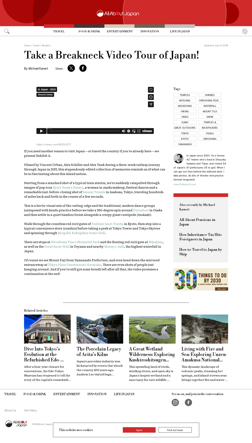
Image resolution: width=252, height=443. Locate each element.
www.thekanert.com (184, 184)
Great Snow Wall (57, 246)
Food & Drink (89, 31)
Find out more (175, 430)
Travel (59, 31)
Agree (139, 430)
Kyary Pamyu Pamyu (68, 187)
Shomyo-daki (114, 246)
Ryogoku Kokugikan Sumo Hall (81, 232)
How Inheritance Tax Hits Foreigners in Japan (200, 237)
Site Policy (30, 410)
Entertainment (120, 31)
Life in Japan (180, 31)
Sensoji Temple (94, 192)
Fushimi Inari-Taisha (107, 223)
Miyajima (156, 241)
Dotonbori (141, 210)
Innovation (149, 31)
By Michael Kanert (36, 68)
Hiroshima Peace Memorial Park (75, 241)
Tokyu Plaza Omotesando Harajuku (74, 264)
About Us (10, 410)
